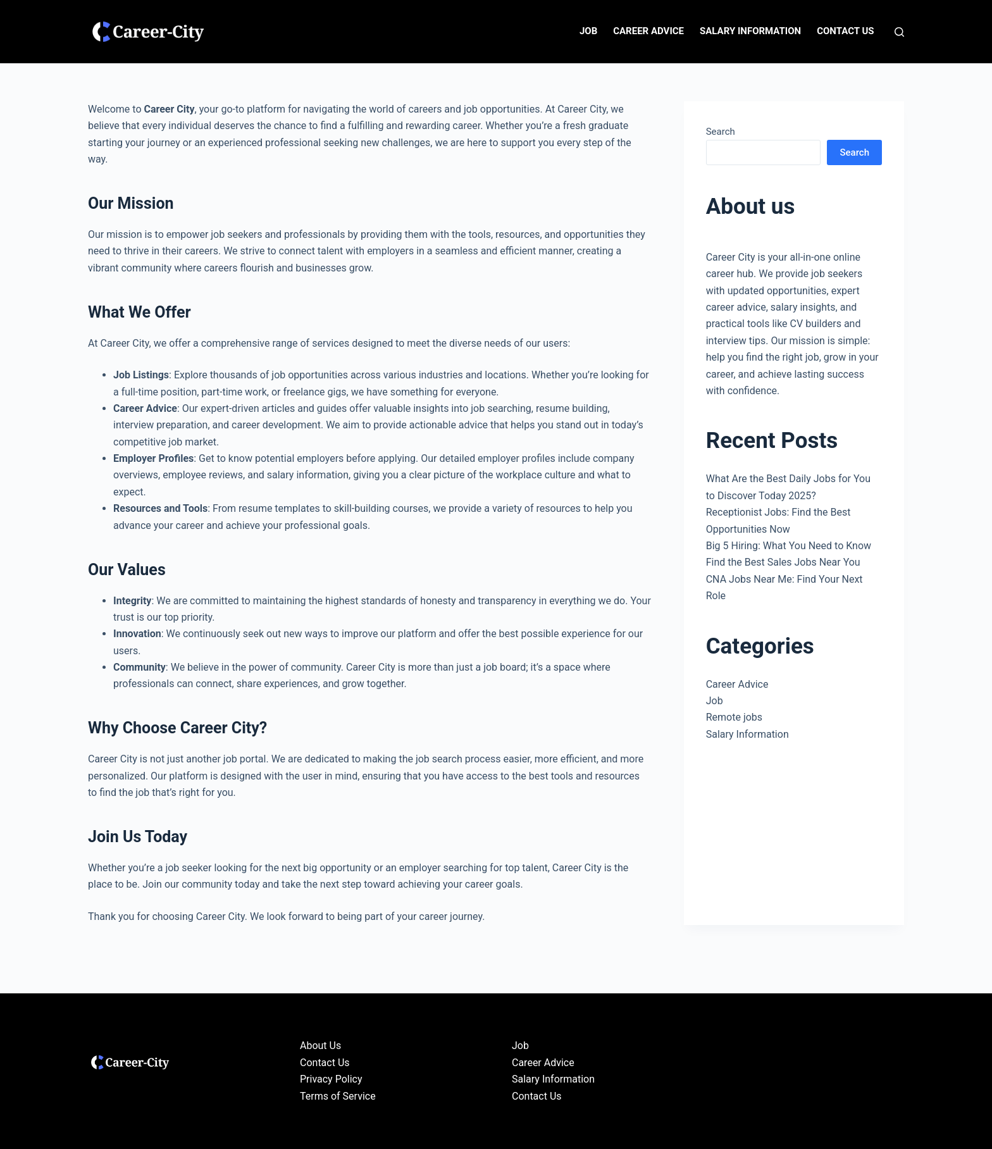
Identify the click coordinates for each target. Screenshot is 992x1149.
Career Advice (648, 31)
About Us (320, 1046)
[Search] (899, 32)
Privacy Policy (331, 1079)
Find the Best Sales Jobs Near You (783, 562)
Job (588, 31)
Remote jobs (734, 717)
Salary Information (750, 31)
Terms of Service (338, 1096)
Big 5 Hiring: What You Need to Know (788, 546)
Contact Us (845, 31)
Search (720, 131)
